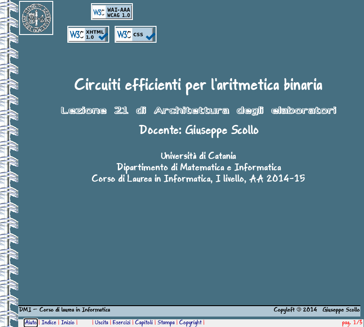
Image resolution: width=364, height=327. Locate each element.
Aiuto (31, 323)
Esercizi (122, 323)
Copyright (190, 323)
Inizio (68, 323)
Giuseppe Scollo (222, 130)
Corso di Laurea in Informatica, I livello (168, 179)
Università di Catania (198, 157)
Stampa (166, 323)
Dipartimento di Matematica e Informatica (198, 168)
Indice (48, 323)
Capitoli (144, 323)
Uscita (101, 323)
